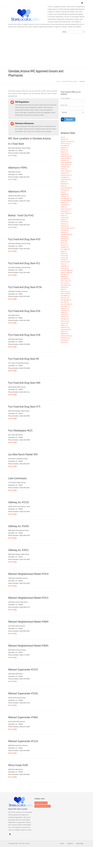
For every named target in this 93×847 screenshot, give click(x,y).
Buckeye (65, 154)
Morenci (64, 245)
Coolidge (65, 177)
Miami (64, 243)
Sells (63, 289)
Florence (65, 196)
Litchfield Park (66, 234)
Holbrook (65, 217)
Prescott (64, 268)
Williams (64, 334)
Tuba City (65, 321)
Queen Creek (66, 272)
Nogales (64, 247)
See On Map (12, 155)
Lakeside (65, 230)
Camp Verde (66, 158)
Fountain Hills (66, 200)
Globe (64, 207)
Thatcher (65, 317)
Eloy (63, 192)
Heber (64, 215)
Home (58, 81)
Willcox (64, 331)
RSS (9, 833)
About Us (70, 843)
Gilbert (64, 203)
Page (63, 251)
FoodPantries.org (41, 803)
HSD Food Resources (42, 806)
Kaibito (64, 219)
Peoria (64, 257)
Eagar (64, 186)
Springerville (66, 300)
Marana (64, 236)
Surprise (65, 310)
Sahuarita (65, 279)
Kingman (65, 226)
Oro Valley (65, 249)
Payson (64, 255)
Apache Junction (67, 141)
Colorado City (66, 175)
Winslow (64, 340)
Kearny (64, 224)
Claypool (65, 173)
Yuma (64, 342)
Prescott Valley (67, 270)
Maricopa (65, 238)
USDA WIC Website (33, 131)
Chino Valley (66, 171)
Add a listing (79, 843)
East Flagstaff (66, 188)
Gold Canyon (66, 209)
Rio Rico (65, 274)
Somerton (65, 298)
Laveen (64, 232)
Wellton (64, 325)
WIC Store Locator (29, 15)
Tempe (64, 315)
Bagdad (64, 148)
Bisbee (64, 152)
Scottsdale (66, 285)
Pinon (64, 264)
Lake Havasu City (68, 228)
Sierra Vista (66, 293)
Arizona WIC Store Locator (69, 81)
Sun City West (66, 304)
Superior (65, 308)
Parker (64, 253)
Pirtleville (65, 266)
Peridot (64, 260)
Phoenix (65, 262)
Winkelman (65, 338)
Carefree (65, 160)
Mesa (64, 241)
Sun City (65, 302)
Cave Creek (66, 164)
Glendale (65, 205)
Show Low (65, 291)
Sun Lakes (65, 306)
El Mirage (65, 190)
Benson (64, 150)
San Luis (65, 283)
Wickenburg (66, 329)
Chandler (65, 167)
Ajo (63, 137)
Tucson (65, 323)
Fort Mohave (66, 198)
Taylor (64, 312)
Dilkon (64, 181)
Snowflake (65, 295)
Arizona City (66, 143)
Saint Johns (66, 281)
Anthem (64, 139)
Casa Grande (66, 162)
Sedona (64, 287)
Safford (64, 276)
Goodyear (65, 211)
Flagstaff (65, 194)
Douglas (64, 183)
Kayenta (64, 222)
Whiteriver (65, 327)
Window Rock (66, 336)
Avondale (65, 145)
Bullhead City (66, 156)
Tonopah (65, 319)
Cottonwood (66, 179)
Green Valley (66, 213)
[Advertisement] (46, 51)
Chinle (64, 169)
